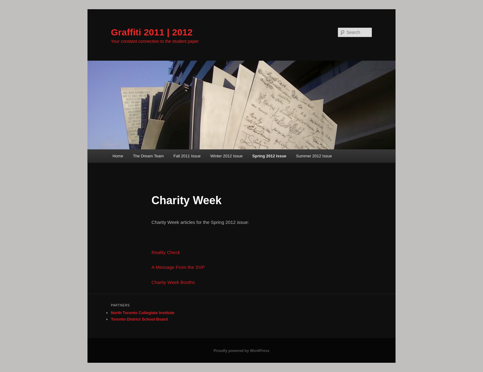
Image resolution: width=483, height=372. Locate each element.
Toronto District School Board (139, 319)
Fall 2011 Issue (187, 156)
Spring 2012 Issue (269, 156)
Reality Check (166, 252)
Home (117, 156)
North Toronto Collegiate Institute (142, 312)
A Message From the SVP (178, 267)
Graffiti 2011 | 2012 (152, 32)
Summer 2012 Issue (314, 156)
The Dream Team (148, 156)
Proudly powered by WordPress (241, 351)
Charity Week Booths (173, 282)
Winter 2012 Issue (226, 156)
